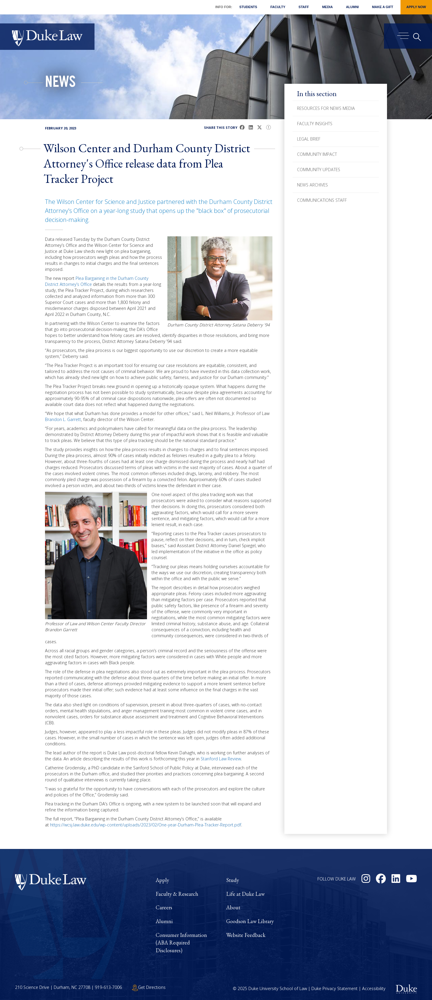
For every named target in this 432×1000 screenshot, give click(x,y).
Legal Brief (308, 139)
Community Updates (318, 169)
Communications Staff (322, 200)
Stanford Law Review (221, 759)
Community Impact (317, 154)
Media (327, 7)
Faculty (277, 7)
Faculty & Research (177, 893)
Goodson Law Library (250, 921)
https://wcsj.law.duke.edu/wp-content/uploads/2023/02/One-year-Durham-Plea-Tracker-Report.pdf (145, 825)
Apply (162, 880)
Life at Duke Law (245, 893)
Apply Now (416, 7)
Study (232, 880)
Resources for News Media (326, 108)
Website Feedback (246, 935)
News (60, 83)
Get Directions (149, 987)
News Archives (312, 185)
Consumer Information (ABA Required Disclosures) (181, 943)
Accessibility (374, 988)
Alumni (352, 7)
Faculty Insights (314, 123)
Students (248, 7)
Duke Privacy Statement (334, 988)
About (233, 907)
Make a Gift (382, 7)
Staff (303, 7)
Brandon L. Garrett (63, 419)
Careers (164, 907)
